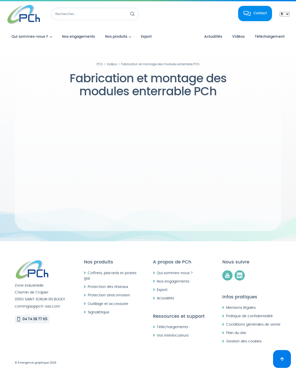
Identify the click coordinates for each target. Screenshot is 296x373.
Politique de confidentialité (249, 316)
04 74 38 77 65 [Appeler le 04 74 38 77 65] (34, 319)
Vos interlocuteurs (173, 335)
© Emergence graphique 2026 (35, 362)
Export (162, 290)
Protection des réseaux (108, 287)
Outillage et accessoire (108, 304)
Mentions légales (241, 308)
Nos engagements (173, 281)
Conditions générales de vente (253, 324)
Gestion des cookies (244, 341)
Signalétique (98, 312)
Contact (260, 13)
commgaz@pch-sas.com (37, 306)
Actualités (165, 298)
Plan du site (236, 333)
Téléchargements (172, 327)
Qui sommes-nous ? (174, 273)
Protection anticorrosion (109, 295)
